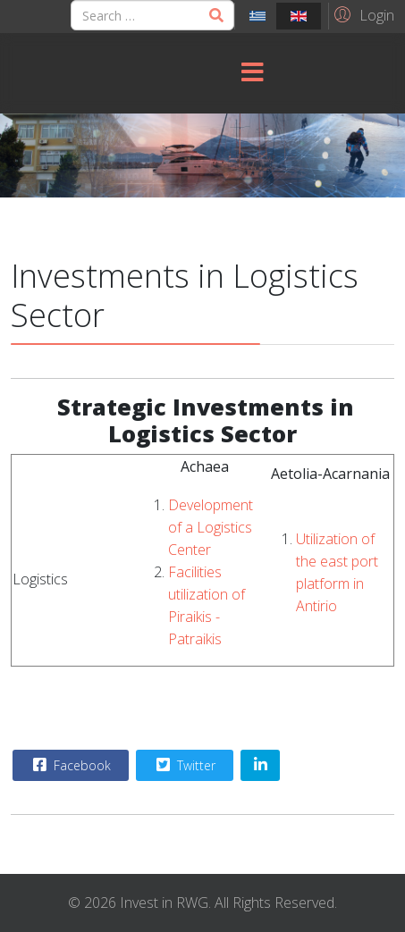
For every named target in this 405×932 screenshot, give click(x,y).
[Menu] (253, 73)
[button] (361, 14)
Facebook (70, 765)
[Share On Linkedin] (260, 765)
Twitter (183, 765)
